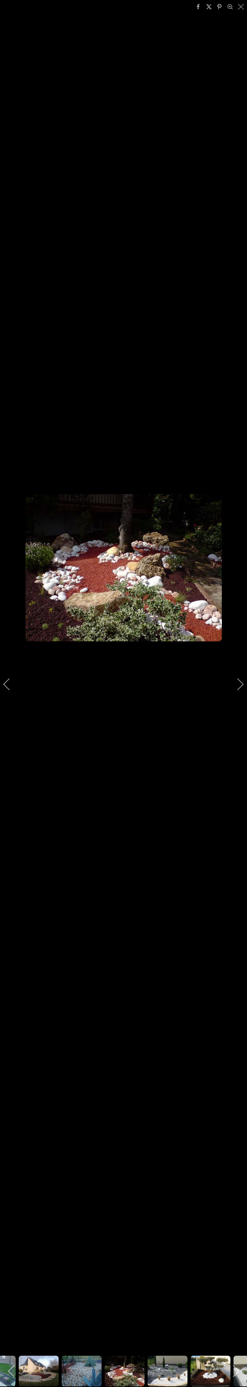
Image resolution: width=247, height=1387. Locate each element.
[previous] (10, 684)
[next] (236, 684)
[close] (241, 7)
